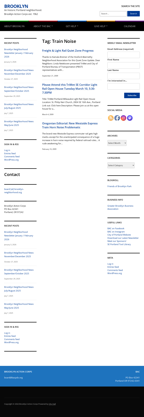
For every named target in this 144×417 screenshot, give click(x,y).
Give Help (99, 26)
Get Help (71, 26)
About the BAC (42, 26)
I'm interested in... (117, 80)
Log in (7, 150)
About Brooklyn (14, 26)
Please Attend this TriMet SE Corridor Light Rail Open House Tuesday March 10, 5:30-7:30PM (69, 88)
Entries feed (10, 153)
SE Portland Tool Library (119, 244)
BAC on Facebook (115, 228)
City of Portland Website (119, 234)
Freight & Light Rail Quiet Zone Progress (68, 50)
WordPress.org (11, 159)
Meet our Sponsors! (116, 241)
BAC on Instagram (116, 231)
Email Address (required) (120, 49)
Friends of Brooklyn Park (119, 186)
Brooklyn (16, 6)
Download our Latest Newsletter (123, 238)
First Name (113, 59)
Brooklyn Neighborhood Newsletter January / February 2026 (18, 53)
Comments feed (12, 156)
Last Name (113, 70)
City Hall (52, 404)
